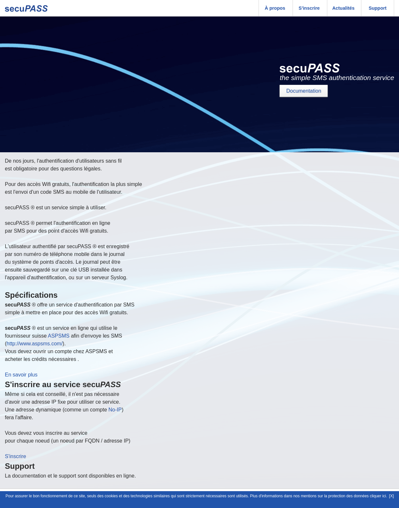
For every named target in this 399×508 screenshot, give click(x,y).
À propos (275, 8)
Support (377, 8)
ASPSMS (59, 336)
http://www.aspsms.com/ (34, 343)
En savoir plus (21, 374)
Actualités (343, 8)
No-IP (115, 409)
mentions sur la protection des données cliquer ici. (344, 496)
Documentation (303, 91)
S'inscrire (309, 8)
